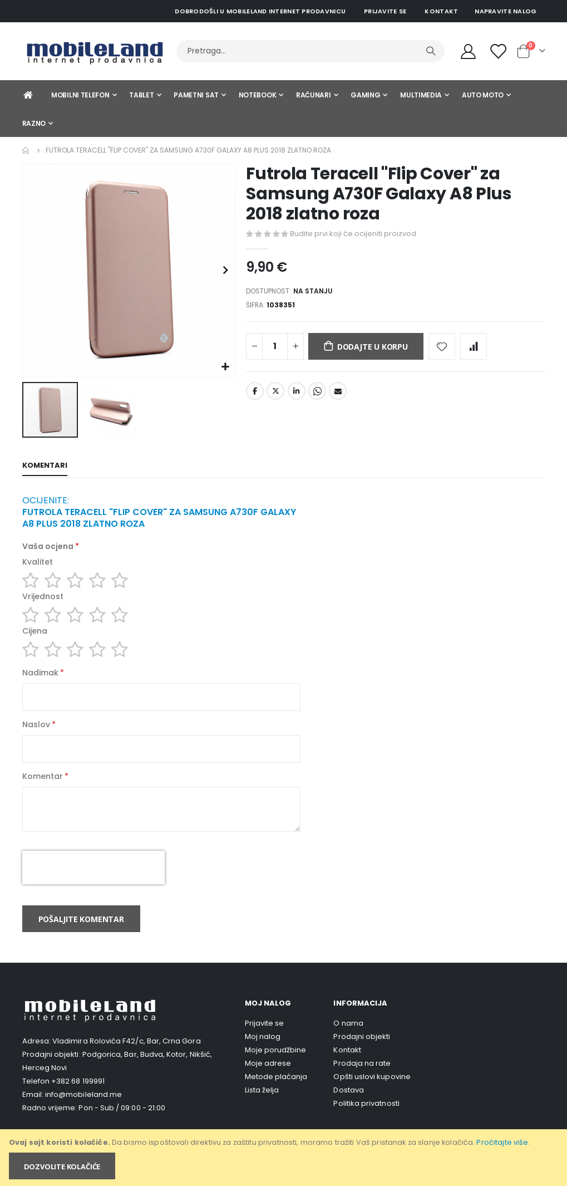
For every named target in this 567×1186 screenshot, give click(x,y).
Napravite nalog (505, 11)
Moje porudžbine (276, 1067)
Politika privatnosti (366, 1120)
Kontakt (441, 11)
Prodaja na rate (362, 1080)
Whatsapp (317, 396)
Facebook (255, 396)
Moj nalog (263, 1053)
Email (338, 396)
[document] (284, 1157)
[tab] (44, 466)
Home (26, 150)
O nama (348, 1040)
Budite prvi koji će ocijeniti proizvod (353, 233)
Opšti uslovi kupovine (371, 1094)
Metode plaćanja (276, 1094)
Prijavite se (385, 11)
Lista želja (262, 1107)
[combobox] (310, 51)
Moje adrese (268, 1080)
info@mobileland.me (83, 1111)
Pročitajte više (502, 1142)
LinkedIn (296, 396)
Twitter (275, 396)
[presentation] (93, 884)
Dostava (348, 1107)
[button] (225, 367)
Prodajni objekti (361, 1053)
